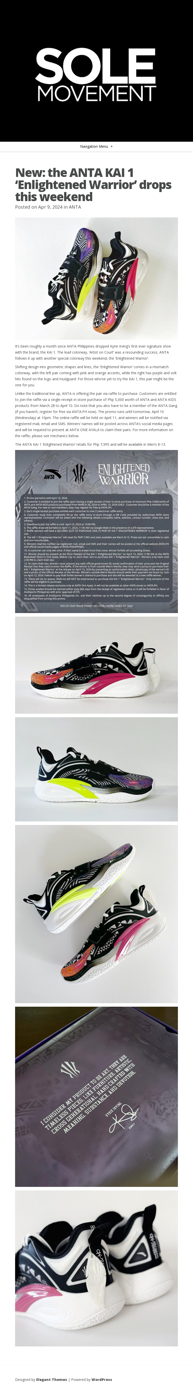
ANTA (75, 207)
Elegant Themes (51, 1379)
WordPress (101, 1379)
